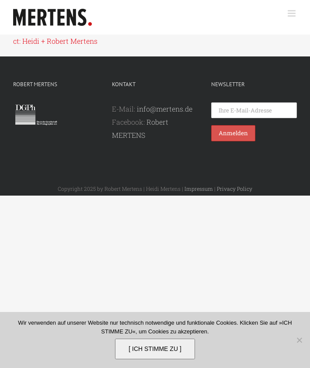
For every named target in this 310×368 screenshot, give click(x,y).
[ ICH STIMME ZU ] (155, 348)
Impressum (199, 188)
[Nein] (299, 340)
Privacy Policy (234, 188)
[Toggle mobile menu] (292, 13)
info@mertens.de (164, 108)
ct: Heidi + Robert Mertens (55, 41)
